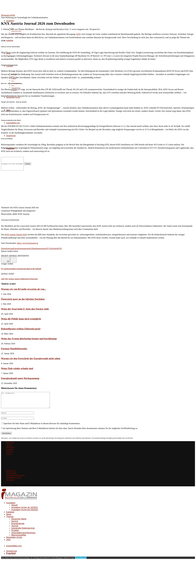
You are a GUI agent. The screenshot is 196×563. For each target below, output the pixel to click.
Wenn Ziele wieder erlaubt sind (17, 368)
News (8, 517)
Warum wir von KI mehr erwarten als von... (23, 289)
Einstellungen (80, 561)
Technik (14, 529)
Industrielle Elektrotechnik (23, 531)
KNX (78, 34)
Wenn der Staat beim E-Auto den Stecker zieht (25, 309)
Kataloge (9, 40)
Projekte (12, 85)
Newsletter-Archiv (14, 540)
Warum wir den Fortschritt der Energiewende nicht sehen (30, 358)
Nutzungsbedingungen (15, 478)
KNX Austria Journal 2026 (16, 234)
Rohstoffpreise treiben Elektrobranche (21, 328)
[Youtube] (9, 454)
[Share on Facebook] (5, 253)
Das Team (10, 483)
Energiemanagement (21, 248)
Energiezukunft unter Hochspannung (20, 378)
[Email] (8, 457)
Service (14, 524)
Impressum (10, 474)
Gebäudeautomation (38, 248)
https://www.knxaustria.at (27, 243)
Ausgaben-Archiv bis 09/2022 (24, 513)
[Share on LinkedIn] (12, 253)
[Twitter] (9, 448)
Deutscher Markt (18, 522)
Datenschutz (11, 476)
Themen (10, 520)
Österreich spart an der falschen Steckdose (23, 299)
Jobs (8, 543)
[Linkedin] (10, 452)
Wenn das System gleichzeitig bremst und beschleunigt (29, 338)
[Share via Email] (18, 253)
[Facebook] (10, 445)
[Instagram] (10, 450)
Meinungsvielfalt (18, 538)
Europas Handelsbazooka (14, 348)
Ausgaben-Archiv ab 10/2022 (24, 510)
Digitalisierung (7, 248)
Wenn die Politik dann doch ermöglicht (21, 318)
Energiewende (17, 527)
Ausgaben (10, 21)
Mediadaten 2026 (13, 480)
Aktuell (14, 508)
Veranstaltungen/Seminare (23, 536)
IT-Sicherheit (52, 248)
